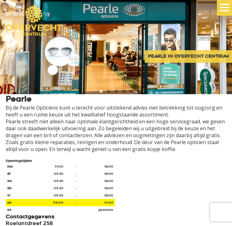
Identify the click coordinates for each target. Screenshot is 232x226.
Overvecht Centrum (31, 29)
